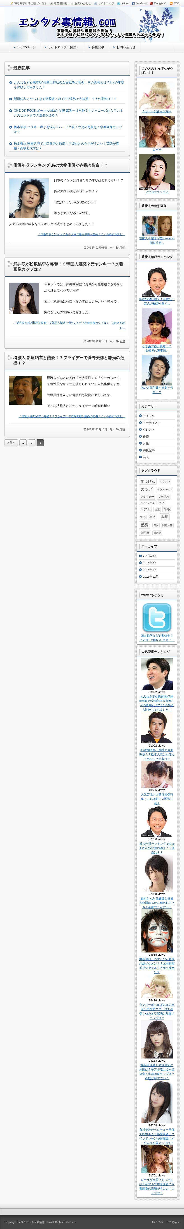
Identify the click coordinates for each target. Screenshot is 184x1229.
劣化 (161, 502)
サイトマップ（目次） (63, 47)
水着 (164, 517)
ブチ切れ (163, 496)
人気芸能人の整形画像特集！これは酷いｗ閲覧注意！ (157, 799)
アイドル (149, 415)
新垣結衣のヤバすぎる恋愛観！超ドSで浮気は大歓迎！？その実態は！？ (65, 99)
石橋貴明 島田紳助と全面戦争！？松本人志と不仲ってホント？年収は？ (157, 754)
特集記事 (98, 47)
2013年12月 (150, 576)
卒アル (145, 509)
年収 (167, 509)
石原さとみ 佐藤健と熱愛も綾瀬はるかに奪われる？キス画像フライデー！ (157, 903)
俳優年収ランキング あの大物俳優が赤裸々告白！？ (60, 165)
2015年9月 (150, 556)
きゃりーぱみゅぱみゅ (157, 111)
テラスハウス (164, 489)
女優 (122, 341)
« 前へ (11, 442)
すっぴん (148, 481)
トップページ (26, 47)
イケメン (165, 481)
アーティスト (152, 422)
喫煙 (157, 509)
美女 (156, 525)
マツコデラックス (157, 192)
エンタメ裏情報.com (38, 1222)
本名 (152, 517)
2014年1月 (150, 570)
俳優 (122, 247)
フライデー (147, 496)
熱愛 (145, 525)
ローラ (157, 149)
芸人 (146, 457)
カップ (146, 489)
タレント (149, 429)
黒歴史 (157, 533)
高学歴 (144, 533)
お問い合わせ (125, 47)
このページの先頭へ (165, 1222)
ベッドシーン (147, 502)
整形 (142, 517)
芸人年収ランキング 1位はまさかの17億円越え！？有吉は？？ (157, 848)
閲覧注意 (167, 525)
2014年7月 (150, 563)
